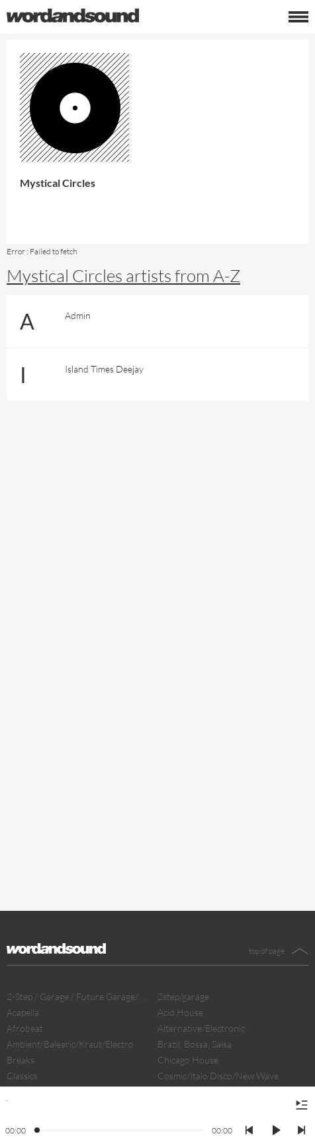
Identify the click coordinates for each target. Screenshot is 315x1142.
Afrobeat (25, 1028)
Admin (78, 315)
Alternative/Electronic (201, 1028)
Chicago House (188, 1059)
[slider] (37, 1130)
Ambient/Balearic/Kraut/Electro (70, 1044)
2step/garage (183, 996)
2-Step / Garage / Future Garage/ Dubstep (79, 996)
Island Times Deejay (104, 369)
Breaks (20, 1059)
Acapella (23, 1012)
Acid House (180, 1012)
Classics (22, 1075)
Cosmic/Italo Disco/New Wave (218, 1075)
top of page (267, 951)
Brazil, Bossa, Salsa (195, 1044)
